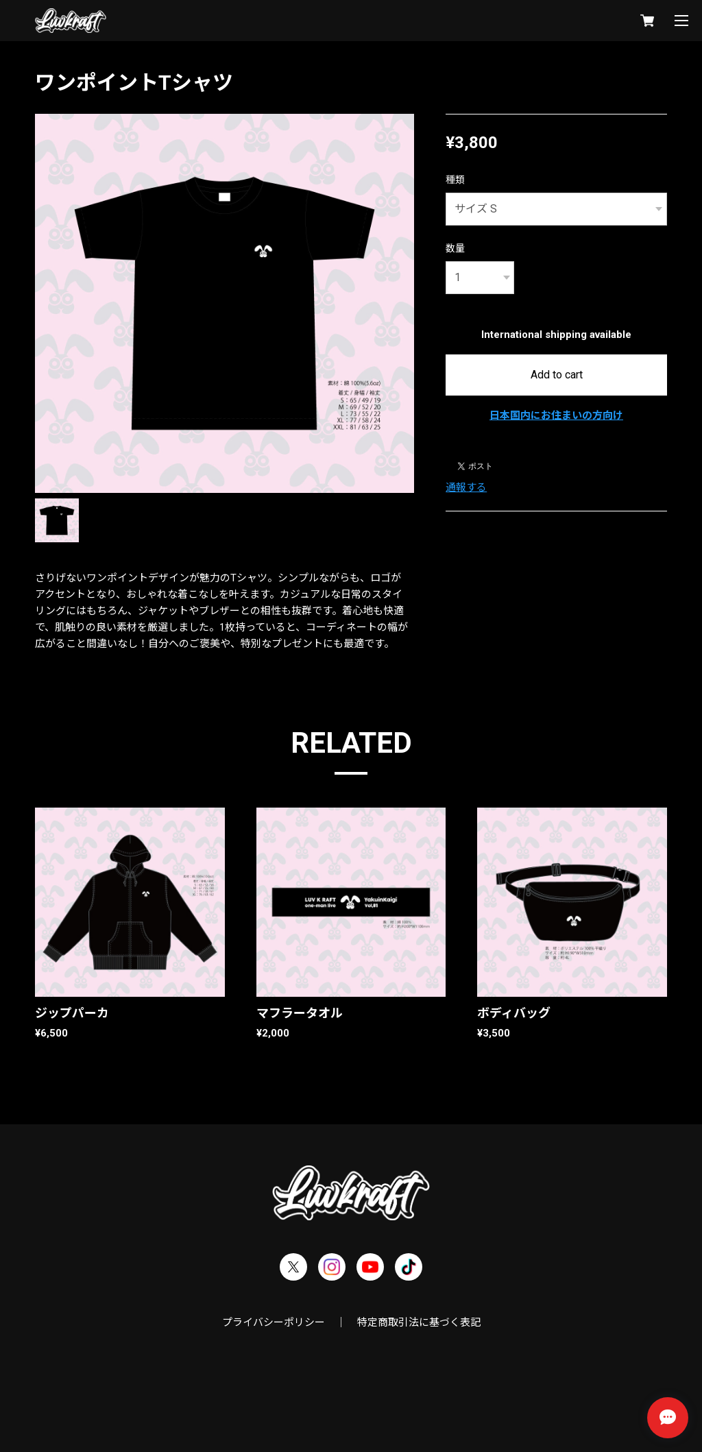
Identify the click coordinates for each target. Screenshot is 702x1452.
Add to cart (557, 374)
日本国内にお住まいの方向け (556, 415)
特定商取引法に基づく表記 (419, 1322)
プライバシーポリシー (273, 1322)
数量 (455, 248)
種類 (455, 179)
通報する (466, 487)
